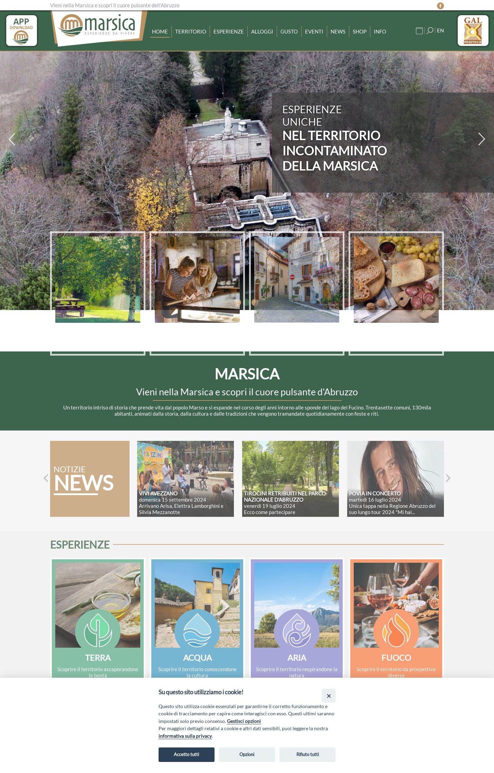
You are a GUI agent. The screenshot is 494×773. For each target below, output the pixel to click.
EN (440, 30)
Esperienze (228, 31)
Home (160, 31)
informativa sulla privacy (185, 736)
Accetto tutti (186, 754)
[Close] (328, 695)
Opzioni (246, 754)
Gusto (289, 31)
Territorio (190, 31)
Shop (360, 31)
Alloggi (262, 31)
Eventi (314, 31)
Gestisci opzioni (244, 721)
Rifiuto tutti (307, 754)
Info (380, 31)
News (338, 31)
